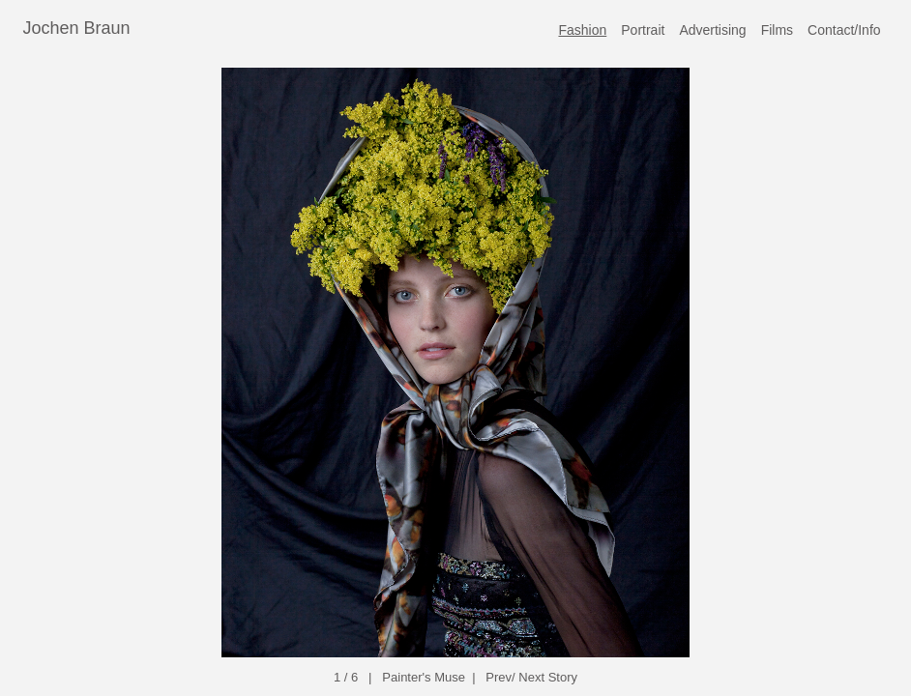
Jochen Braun (77, 28)
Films (777, 30)
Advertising (712, 30)
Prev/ (499, 677)
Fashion (582, 30)
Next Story (547, 677)
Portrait (642, 30)
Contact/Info (844, 30)
